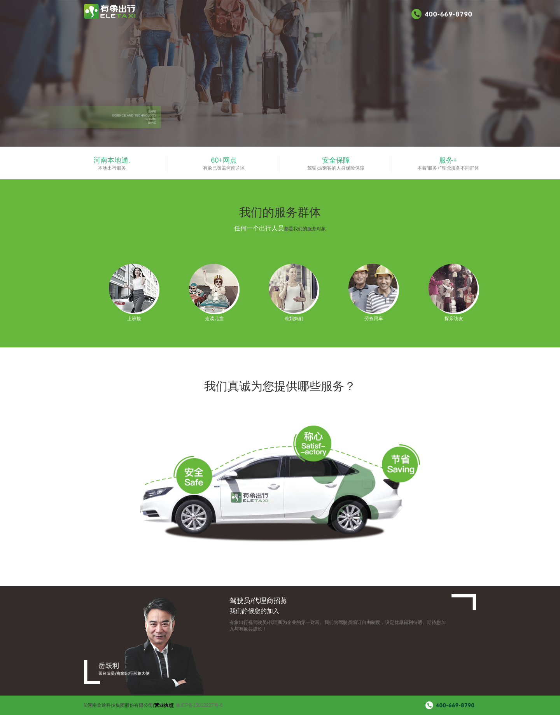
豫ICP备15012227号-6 (199, 705)
